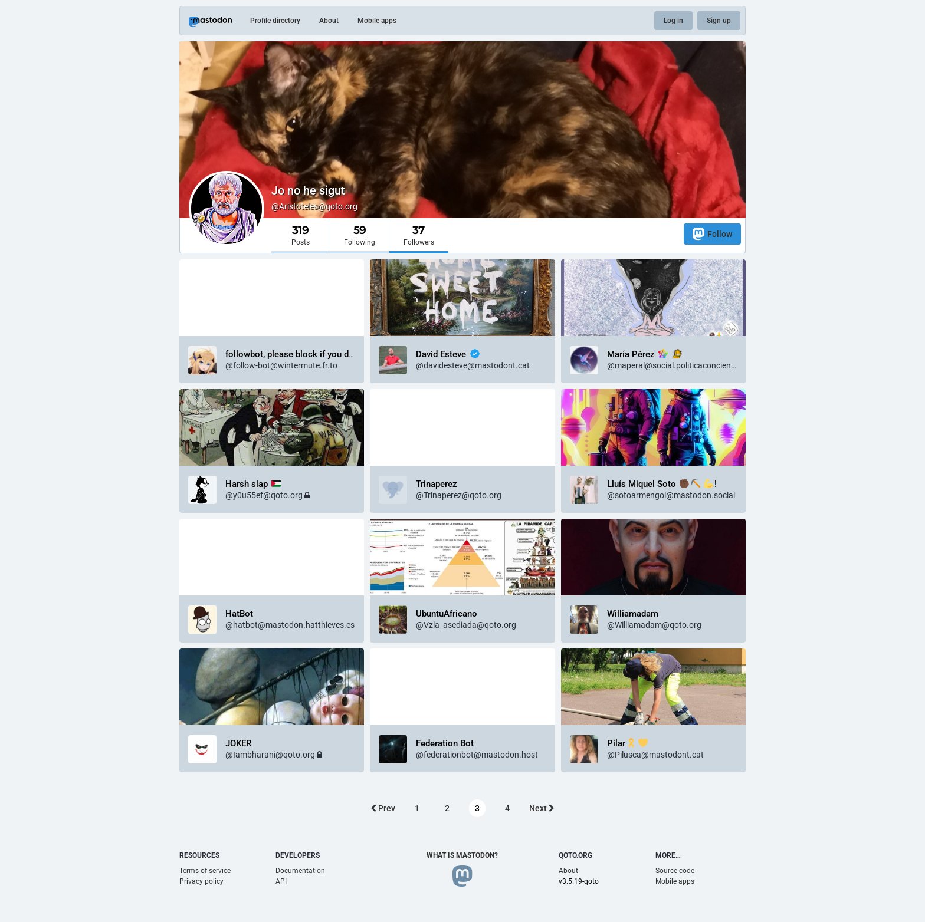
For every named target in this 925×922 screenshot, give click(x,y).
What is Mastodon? (462, 855)
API (281, 881)
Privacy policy (201, 881)
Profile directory (275, 21)
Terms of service (205, 871)
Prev (382, 808)
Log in (673, 21)
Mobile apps (376, 21)
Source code (674, 871)
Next (542, 808)
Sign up (719, 21)
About (329, 21)
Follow (712, 234)
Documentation (300, 871)
